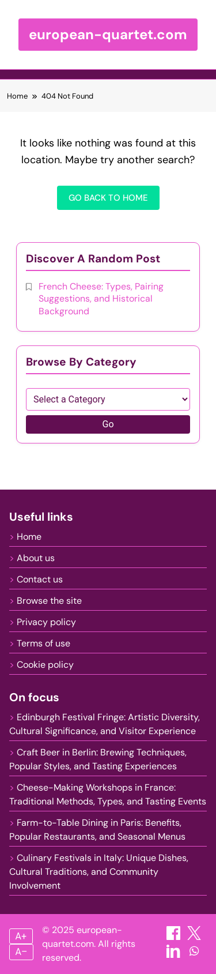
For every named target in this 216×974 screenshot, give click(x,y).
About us (36, 558)
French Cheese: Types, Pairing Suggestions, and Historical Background (101, 298)
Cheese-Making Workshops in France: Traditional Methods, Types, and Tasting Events (107, 794)
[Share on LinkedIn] (174, 955)
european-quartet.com (108, 34)
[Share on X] (194, 937)
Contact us (40, 579)
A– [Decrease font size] (22, 951)
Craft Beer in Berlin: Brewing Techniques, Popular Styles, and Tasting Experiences (98, 759)
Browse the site (49, 601)
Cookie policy (45, 665)
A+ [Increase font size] (21, 936)
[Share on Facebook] (174, 937)
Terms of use (43, 643)
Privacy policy (46, 622)
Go (107, 424)
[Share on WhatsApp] (194, 955)
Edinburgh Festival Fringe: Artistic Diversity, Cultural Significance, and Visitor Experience (104, 724)
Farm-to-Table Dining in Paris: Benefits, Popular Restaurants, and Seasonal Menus (97, 830)
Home (29, 537)
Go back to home (108, 198)
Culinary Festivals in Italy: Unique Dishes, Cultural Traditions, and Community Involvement (98, 872)
